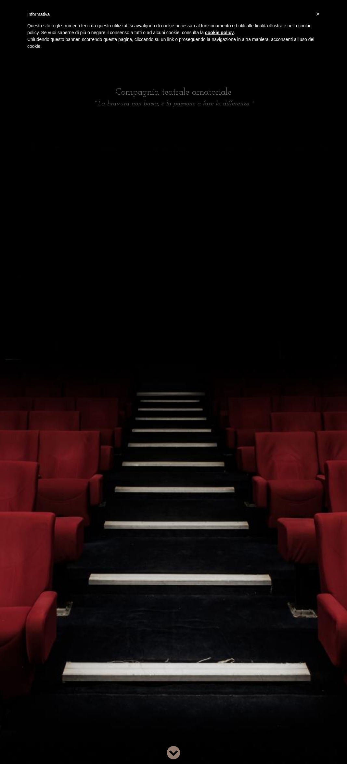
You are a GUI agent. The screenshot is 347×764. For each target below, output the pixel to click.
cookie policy (219, 32)
